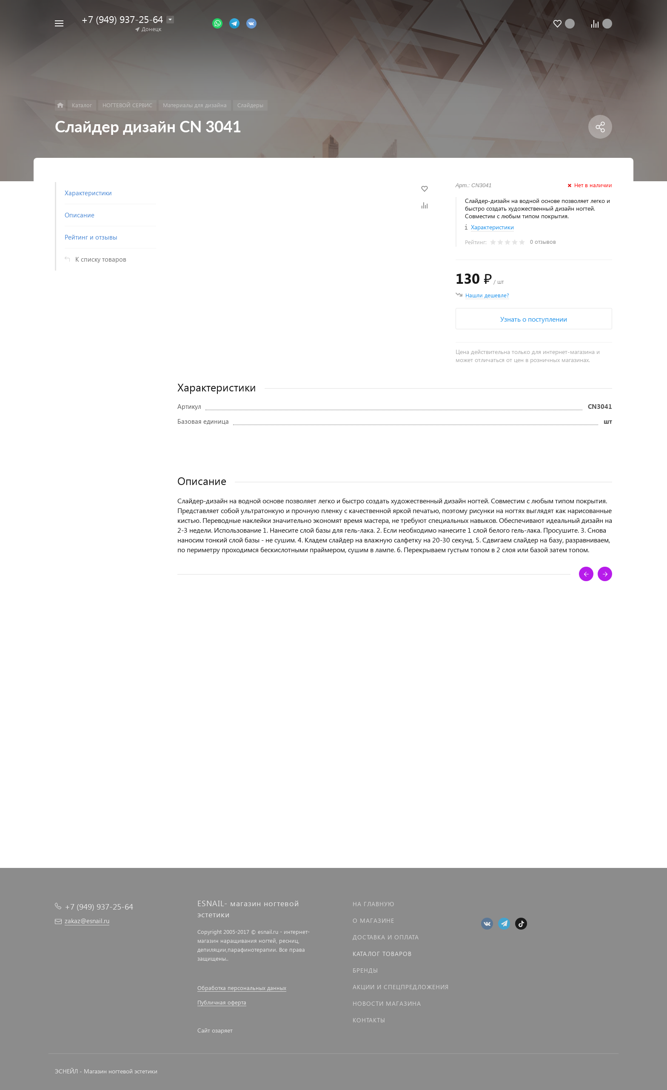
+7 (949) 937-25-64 (122, 19)
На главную (373, 904)
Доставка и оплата (386, 937)
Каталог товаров (382, 954)
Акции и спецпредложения (401, 987)
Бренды (365, 970)
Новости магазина (387, 1003)
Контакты (369, 1020)
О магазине (373, 920)
